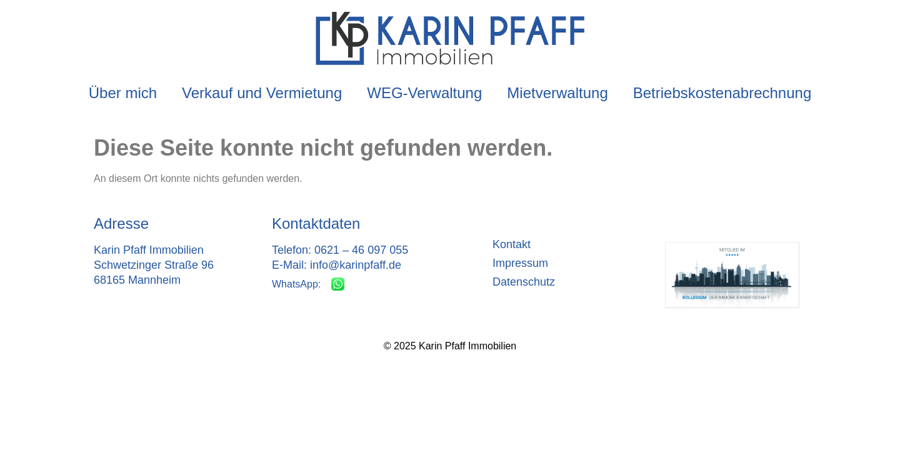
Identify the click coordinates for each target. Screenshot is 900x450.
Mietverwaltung (557, 92)
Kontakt (511, 244)
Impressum (520, 263)
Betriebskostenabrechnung (722, 92)
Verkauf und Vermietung (262, 92)
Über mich (123, 92)
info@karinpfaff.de (355, 265)
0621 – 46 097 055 (361, 250)
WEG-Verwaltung (424, 92)
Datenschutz (523, 282)
